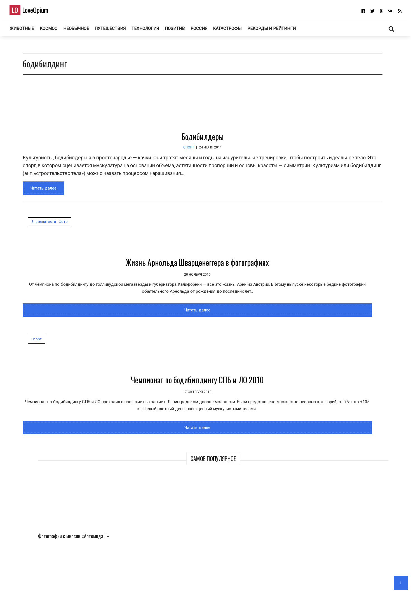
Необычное (85, 30)
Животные (30, 30)
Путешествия (119, 30)
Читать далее (40, 200)
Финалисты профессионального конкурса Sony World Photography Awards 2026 (366, 132)
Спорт (138, 151)
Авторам (222, 580)
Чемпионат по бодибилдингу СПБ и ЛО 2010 (218, 280)
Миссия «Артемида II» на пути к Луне (316, 192)
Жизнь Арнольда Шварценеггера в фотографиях (82, 280)
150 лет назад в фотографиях (334, 261)
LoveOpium (38, 11)
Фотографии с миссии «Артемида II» (316, 124)
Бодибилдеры (152, 141)
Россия (208, 30)
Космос (57, 30)
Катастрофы (237, 30)
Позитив (183, 30)
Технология (153, 30)
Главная (184, 580)
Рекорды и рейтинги (281, 30)
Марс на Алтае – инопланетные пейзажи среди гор (364, 196)
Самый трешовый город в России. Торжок (346, 311)
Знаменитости (39, 233)
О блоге (202, 580)
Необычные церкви (325, 362)
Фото (59, 233)
